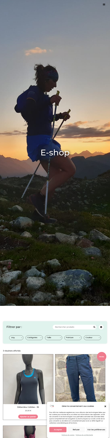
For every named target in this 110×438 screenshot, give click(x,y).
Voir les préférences (96, 431)
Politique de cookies (68, 437)
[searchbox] (34, 337)
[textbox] (12, 337)
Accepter (58, 431)
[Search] (94, 327)
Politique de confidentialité (84, 437)
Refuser (76, 431)
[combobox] (16, 337)
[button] (105, 408)
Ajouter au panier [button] (28, 416)
